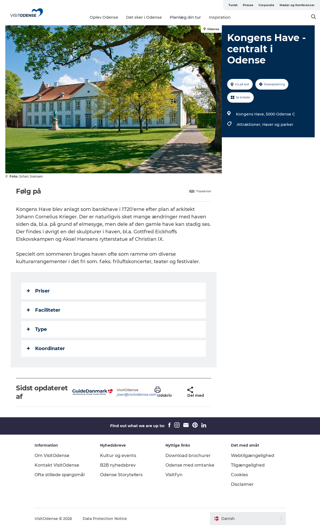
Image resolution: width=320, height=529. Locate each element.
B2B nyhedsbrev (118, 465)
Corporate (266, 5)
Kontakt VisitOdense (57, 465)
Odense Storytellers (121, 474)
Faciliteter (43, 310)
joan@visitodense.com (137, 394)
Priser (38, 291)
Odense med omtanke (189, 465)
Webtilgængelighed (252, 455)
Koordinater (46, 348)
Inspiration (220, 17)
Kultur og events (118, 455)
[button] (167, 392)
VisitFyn (173, 474)
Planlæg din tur (185, 17)
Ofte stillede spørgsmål (60, 474)
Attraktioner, (249, 124)
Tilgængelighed (248, 465)
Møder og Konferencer (297, 5)
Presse (248, 5)
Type (37, 329)
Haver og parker (277, 124)
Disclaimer (242, 484)
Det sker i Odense (144, 17)
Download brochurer (188, 455)
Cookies (239, 474)
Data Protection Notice (105, 518)
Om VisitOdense (52, 455)
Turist (233, 5)
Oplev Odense (104, 17)
